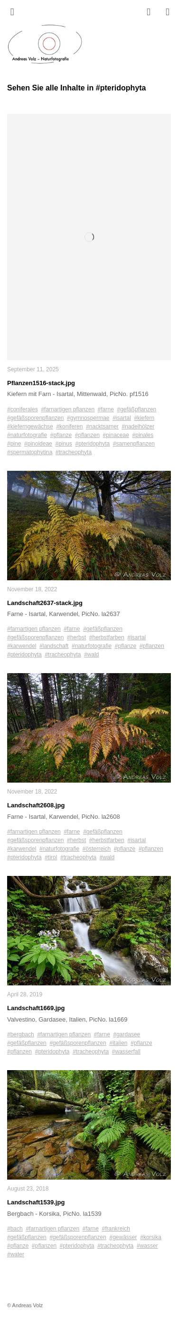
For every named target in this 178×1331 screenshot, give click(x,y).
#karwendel (21, 646)
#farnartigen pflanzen (67, 409)
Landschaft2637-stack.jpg (45, 602)
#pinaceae (116, 435)
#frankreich (116, 1228)
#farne (106, 409)
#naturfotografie (27, 435)
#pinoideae (38, 443)
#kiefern (144, 418)
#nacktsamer (102, 426)
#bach (15, 1228)
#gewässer (123, 1237)
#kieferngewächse (30, 426)
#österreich (97, 848)
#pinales (143, 435)
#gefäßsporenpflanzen (35, 418)
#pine (14, 443)
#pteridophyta (92, 443)
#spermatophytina (29, 452)
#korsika (150, 1237)
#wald (91, 654)
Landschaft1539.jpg (36, 1202)
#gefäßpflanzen (137, 409)
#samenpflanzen (134, 443)
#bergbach (20, 1034)
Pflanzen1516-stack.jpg (41, 383)
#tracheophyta (74, 452)
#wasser (147, 1245)
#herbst (76, 637)
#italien (119, 1043)
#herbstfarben (106, 637)
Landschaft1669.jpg (36, 1008)
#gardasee (127, 1034)
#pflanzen (87, 435)
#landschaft (53, 646)
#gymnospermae (88, 418)
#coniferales (22, 409)
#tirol (51, 857)
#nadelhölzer (138, 426)
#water (15, 1254)
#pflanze (61, 435)
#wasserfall (126, 1051)
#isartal (121, 418)
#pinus (63, 443)
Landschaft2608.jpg (36, 805)
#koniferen (69, 426)
